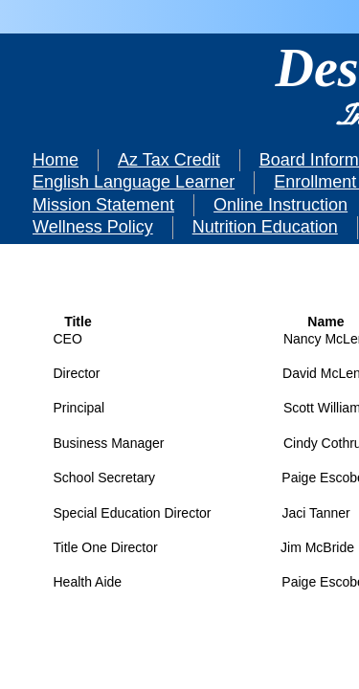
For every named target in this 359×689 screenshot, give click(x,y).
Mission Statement (103, 204)
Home (56, 159)
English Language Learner (134, 181)
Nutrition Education (265, 226)
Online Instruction (280, 204)
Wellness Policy (93, 226)
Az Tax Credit (169, 159)
